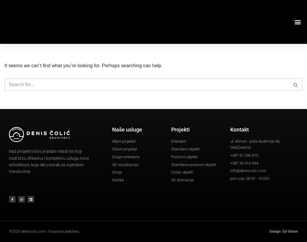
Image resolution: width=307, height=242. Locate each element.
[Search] (146, 84)
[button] (298, 22)
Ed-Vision (290, 231)
